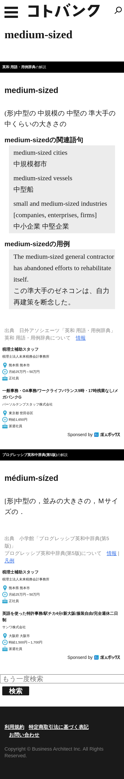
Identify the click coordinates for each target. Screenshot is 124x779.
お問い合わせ (24, 735)
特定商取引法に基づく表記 (59, 727)
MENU (11, 12)
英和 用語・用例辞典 (18, 67)
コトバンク (64, 10)
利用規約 (14, 727)
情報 (81, 338)
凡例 (9, 560)
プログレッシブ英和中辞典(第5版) (29, 455)
